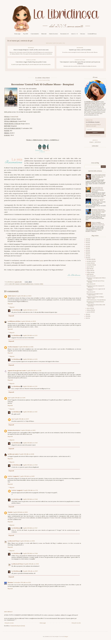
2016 (13, 284)
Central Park (14, 116)
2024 (87, 242)
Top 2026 (25, 33)
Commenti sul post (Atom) (17, 625)
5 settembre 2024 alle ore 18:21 (22, 582)
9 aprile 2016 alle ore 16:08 (26, 454)
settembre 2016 (90, 265)
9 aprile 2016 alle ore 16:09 (26, 476)
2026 (87, 239)
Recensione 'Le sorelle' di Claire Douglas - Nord (98, 200)
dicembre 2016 (90, 259)
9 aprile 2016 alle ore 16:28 (20, 512)
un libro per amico (13, 454)
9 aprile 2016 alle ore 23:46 (30, 499)
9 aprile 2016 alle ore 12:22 (29, 310)
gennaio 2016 (90, 312)
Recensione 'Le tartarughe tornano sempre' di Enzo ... (95, 294)
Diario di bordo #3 (91, 276)
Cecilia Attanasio (13, 346)
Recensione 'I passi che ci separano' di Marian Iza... (95, 286)
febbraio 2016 (90, 310)
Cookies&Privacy (92, 33)
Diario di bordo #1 (91, 292)
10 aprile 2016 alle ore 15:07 (30, 571)
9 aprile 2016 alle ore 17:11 (30, 490)
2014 (87, 316)
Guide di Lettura (53, 33)
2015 (87, 314)
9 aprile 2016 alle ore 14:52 (29, 411)
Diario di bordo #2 (91, 284)
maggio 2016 (90, 272)
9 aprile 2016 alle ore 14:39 (17, 397)
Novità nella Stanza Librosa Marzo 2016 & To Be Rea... (96, 305)
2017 (87, 255)
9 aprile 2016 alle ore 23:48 (30, 553)
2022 (87, 246)
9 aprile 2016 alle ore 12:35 (29, 386)
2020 (87, 250)
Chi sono (82, 33)
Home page (17, 33)
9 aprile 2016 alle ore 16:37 (21, 419)
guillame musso (30, 284)
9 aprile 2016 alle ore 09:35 (28, 321)
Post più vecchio (76, 623)
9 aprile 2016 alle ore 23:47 (29, 528)
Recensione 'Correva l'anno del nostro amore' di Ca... (95, 302)
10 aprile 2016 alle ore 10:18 (31, 564)
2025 (87, 240)
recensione (36, 284)
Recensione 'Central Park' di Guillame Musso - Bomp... (95, 297)
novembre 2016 (90, 261)
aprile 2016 (89, 274)
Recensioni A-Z (64, 33)
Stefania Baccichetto (14, 430)
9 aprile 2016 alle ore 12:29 (29, 359)
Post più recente (9, 623)
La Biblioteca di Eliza (14, 321)
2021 (87, 248)
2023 (87, 244)
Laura (41, 260)
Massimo (10, 582)
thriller (41, 284)
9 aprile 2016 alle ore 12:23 (29, 335)
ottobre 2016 (90, 263)
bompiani (17, 284)
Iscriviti (95, 132)
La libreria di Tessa (13, 541)
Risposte (12, 307)
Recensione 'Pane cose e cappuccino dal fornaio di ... (96, 289)
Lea (9, 397)
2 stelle (10, 284)
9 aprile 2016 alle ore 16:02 (28, 430)
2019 (87, 252)
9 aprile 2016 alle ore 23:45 (29, 442)
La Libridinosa (16, 310)
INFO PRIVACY (8, 611)
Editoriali (43, 33)
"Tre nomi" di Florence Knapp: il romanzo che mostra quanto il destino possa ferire (98, 189)
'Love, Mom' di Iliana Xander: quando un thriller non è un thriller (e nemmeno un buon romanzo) (99, 176)
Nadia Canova (12, 296)
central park (23, 284)
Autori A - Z (74, 33)
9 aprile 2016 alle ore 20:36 (27, 541)
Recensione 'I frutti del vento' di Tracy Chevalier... (95, 281)
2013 (87, 318)
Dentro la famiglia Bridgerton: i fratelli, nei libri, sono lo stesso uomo (98, 224)
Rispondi (10, 303)
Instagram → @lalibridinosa (95, 142)
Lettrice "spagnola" (13, 476)
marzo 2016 (89, 308)
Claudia (10, 512)
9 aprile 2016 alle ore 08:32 (23, 296)
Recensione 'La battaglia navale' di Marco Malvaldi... (96, 278)
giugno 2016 (90, 270)
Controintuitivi (35, 33)
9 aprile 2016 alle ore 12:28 (33, 370)
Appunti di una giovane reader (17, 370)
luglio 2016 (89, 268)
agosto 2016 (90, 267)
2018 (87, 254)
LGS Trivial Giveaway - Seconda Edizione (96, 300)
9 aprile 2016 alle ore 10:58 (25, 346)
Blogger (66, 636)
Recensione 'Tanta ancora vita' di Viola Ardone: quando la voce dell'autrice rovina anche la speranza (99, 211)
